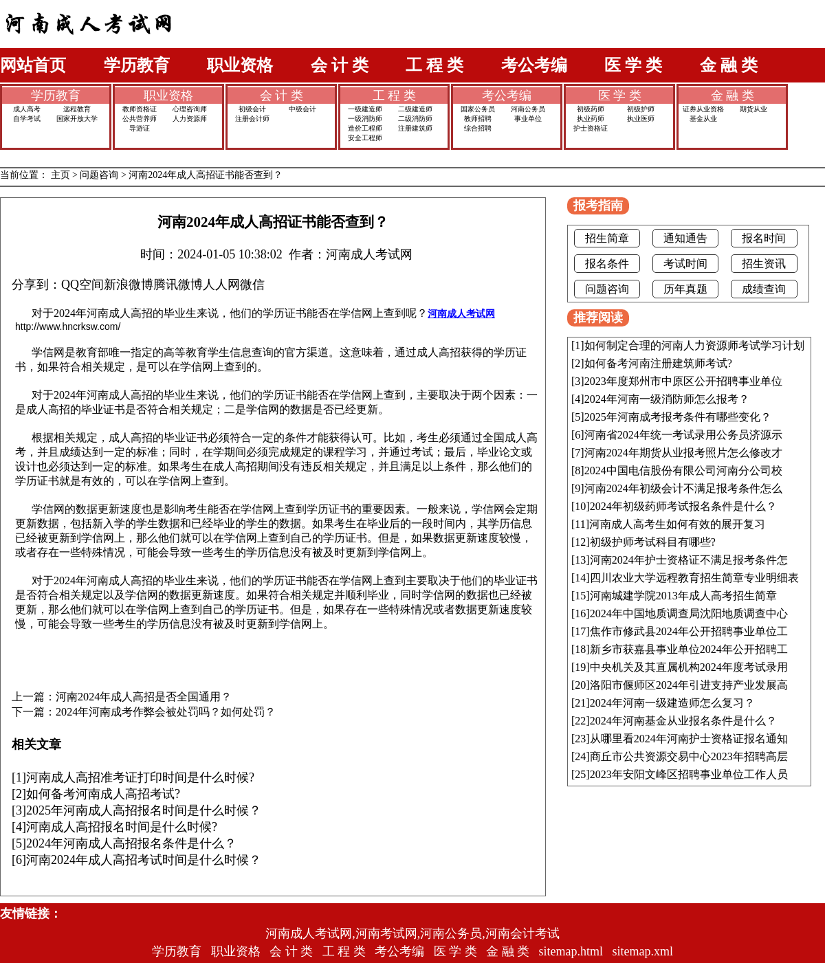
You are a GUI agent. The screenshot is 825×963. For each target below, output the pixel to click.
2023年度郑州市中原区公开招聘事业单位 (683, 381)
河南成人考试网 (461, 313)
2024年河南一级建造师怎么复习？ (672, 703)
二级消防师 (415, 118)
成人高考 (27, 109)
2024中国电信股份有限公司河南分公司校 (683, 470)
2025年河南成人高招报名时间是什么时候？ (143, 810)
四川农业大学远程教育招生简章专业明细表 (694, 578)
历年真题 (685, 289)
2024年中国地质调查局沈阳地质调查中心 (689, 613)
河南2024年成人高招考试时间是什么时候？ (143, 860)
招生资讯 (764, 263)
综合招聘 (478, 128)
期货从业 (753, 109)
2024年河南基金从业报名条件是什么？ (683, 721)
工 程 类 (434, 65)
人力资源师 (190, 118)
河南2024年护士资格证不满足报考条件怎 (689, 560)
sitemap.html (571, 951)
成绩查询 (764, 289)
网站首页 (33, 65)
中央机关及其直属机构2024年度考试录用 (689, 667)
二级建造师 (415, 109)
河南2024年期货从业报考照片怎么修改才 (683, 452)
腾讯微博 (178, 284)
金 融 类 (729, 65)
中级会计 (302, 109)
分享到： (36, 284)
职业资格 (240, 65)
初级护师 (640, 109)
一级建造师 (365, 109)
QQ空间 (82, 284)
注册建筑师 (415, 128)
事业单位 (528, 118)
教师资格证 (139, 109)
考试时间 (685, 263)
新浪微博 (128, 284)
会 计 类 (339, 65)
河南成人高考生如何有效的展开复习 (677, 524)
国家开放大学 (77, 118)
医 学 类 (633, 65)
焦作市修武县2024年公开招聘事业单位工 (689, 631)
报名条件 (607, 263)
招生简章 (607, 238)
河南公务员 (528, 109)
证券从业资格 (703, 109)
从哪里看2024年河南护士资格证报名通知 (689, 738)
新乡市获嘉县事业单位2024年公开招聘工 (689, 649)
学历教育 (137, 65)
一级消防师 (365, 118)
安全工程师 (365, 138)
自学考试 (27, 118)
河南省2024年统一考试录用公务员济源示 (683, 435)
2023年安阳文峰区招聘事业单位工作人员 (689, 774)
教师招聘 (478, 118)
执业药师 (590, 118)
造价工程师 (365, 128)
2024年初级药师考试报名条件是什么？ (683, 506)
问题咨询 (99, 175)
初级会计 (252, 109)
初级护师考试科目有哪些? (653, 542)
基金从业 (703, 118)
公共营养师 (139, 118)
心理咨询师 (190, 109)
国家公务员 (478, 109)
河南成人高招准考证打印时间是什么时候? (140, 777)
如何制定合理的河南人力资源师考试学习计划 (694, 345)
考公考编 (534, 65)
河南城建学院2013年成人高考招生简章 (683, 595)
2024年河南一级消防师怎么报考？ (666, 399)
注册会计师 (252, 118)
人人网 (221, 284)
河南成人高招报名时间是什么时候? (121, 827)
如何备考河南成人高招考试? (103, 794)
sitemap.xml (643, 951)
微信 (252, 284)
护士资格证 (590, 128)
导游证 (139, 128)
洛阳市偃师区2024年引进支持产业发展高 (689, 685)
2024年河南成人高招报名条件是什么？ (131, 843)
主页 (60, 175)
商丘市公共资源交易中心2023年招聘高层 (689, 756)
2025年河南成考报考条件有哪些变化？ (677, 417)
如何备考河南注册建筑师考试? (658, 363)
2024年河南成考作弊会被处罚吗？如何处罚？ (166, 712)
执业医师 (640, 118)
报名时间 (764, 238)
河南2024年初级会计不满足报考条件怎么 (683, 488)
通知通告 (685, 238)
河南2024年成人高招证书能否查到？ (206, 175)
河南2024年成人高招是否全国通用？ (144, 697)
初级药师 (590, 109)
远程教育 (77, 109)
